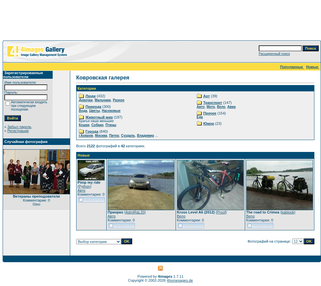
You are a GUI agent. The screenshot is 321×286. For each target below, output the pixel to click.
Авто (201, 107)
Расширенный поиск (274, 54)
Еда (200, 117)
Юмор (208, 123)
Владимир (145, 135)
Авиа (231, 107)
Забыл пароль (19, 127)
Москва (101, 135)
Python (84, 186)
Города (91, 131)
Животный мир (99, 117)
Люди (90, 96)
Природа (93, 107)
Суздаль (128, 135)
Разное (119, 100)
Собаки (97, 125)
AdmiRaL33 (135, 212)
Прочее (210, 113)
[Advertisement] (160, 21)
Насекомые (111, 111)
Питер (114, 135)
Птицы (110, 125)
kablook (288, 212)
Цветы (94, 111)
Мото (211, 107)
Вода (83, 111)
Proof (221, 212)
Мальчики (103, 100)
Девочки (86, 100)
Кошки (84, 125)
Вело (221, 107)
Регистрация (17, 131)
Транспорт (212, 103)
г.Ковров (86, 135)
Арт (206, 96)
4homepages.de (180, 280)
